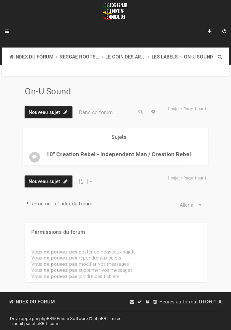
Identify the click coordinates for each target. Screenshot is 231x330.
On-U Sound (48, 91)
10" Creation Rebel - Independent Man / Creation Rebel (118, 154)
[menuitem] (224, 32)
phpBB (45, 318)
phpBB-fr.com (45, 323)
